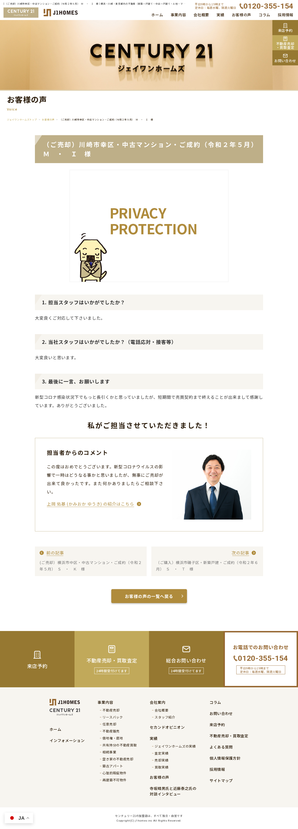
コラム (264, 14)
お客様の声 (241, 14)
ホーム (157, 14)
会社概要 (201, 14)
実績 (220, 14)
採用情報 (285, 14)
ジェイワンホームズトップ (22, 119)
